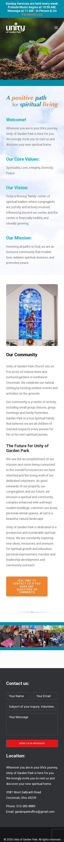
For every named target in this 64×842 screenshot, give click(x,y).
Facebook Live (32, 14)
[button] (56, 27)
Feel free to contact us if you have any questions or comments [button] (27, 586)
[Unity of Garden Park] (16, 28)
